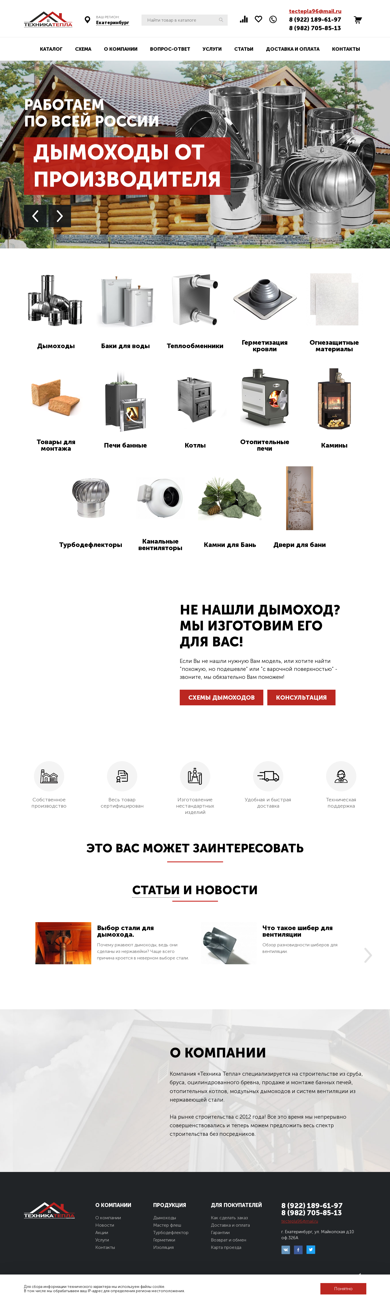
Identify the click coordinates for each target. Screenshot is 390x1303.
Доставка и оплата (293, 49)
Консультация (301, 697)
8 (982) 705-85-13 (315, 28)
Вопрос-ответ (170, 49)
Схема (83, 49)
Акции (101, 1232)
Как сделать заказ (229, 1217)
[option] (112, 947)
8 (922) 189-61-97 (315, 19)
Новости (226, 890)
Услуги (212, 49)
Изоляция (163, 1247)
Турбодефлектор (171, 1232)
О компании (121, 49)
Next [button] (60, 216)
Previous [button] (35, 216)
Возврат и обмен (228, 1240)
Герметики (164, 1240)
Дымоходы (164, 1217)
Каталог (51, 49)
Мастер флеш (167, 1225)
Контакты (346, 49)
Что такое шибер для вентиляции (297, 931)
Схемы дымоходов (221, 697)
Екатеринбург (112, 22)
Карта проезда (226, 1247)
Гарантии (220, 1232)
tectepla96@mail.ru (315, 11)
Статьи (243, 49)
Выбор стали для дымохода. (125, 931)
